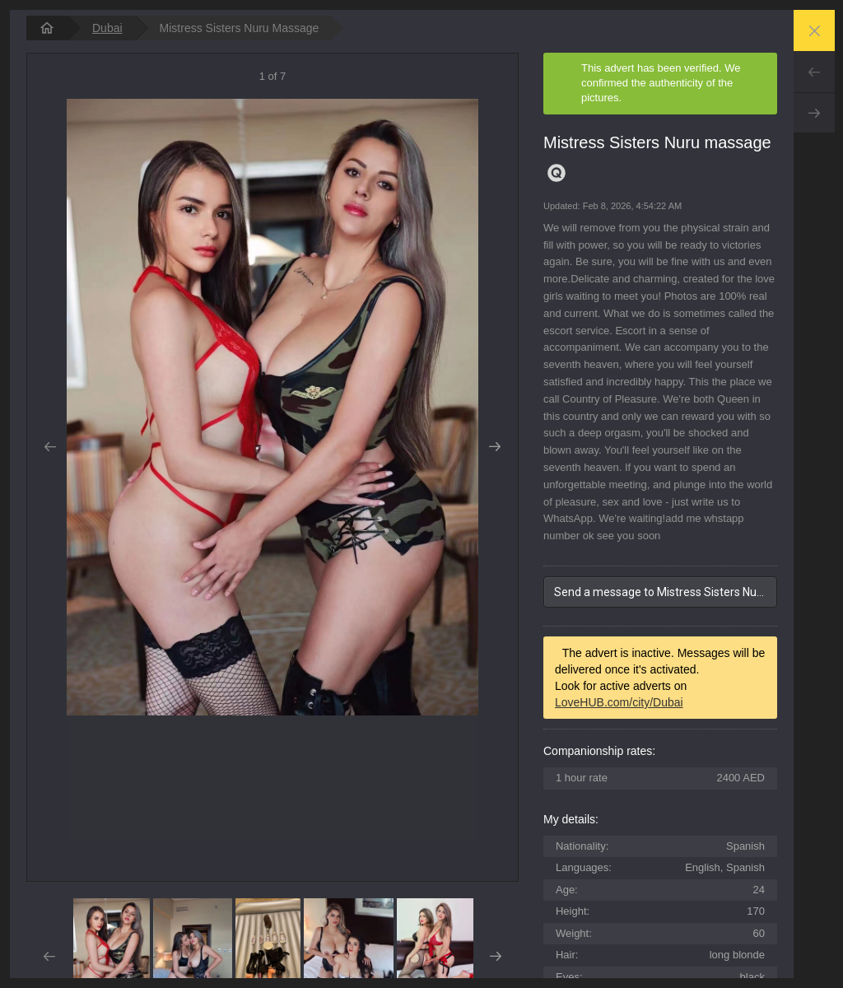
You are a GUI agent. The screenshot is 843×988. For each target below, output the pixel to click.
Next (814, 112)
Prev (814, 71)
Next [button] (495, 447)
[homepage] (47, 28)
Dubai (107, 28)
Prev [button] (49, 447)
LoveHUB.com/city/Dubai (619, 702)
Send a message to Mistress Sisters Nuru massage (665, 592)
